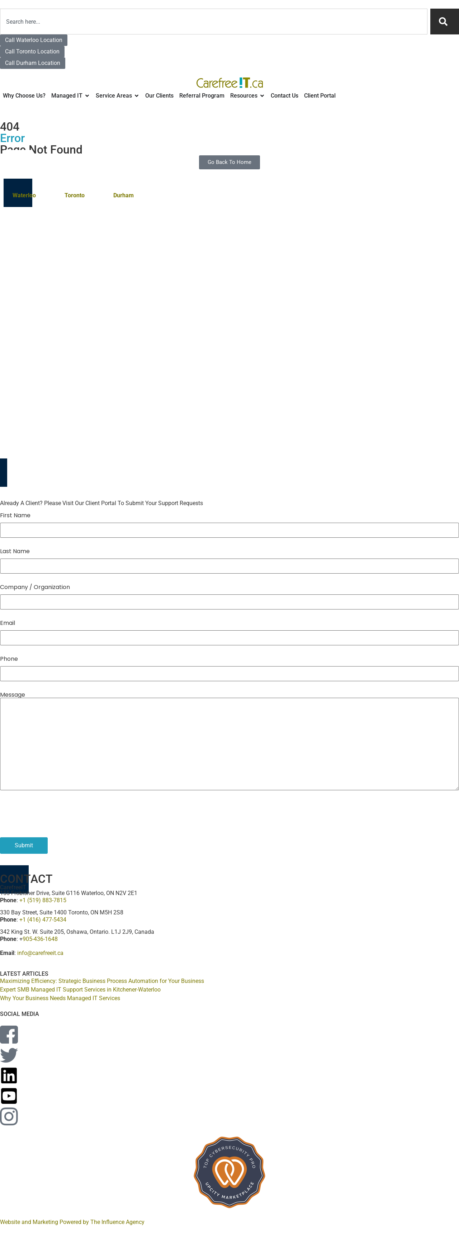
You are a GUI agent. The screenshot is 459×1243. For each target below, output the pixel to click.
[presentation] (54, 812)
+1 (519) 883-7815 (42, 900)
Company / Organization (35, 587)
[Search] (444, 21)
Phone (9, 659)
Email (7, 623)
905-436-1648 (40, 939)
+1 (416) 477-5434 (42, 919)
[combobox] (213, 21)
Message (12, 695)
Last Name (15, 551)
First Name (15, 515)
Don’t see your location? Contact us (290, 269)
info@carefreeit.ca (40, 953)
